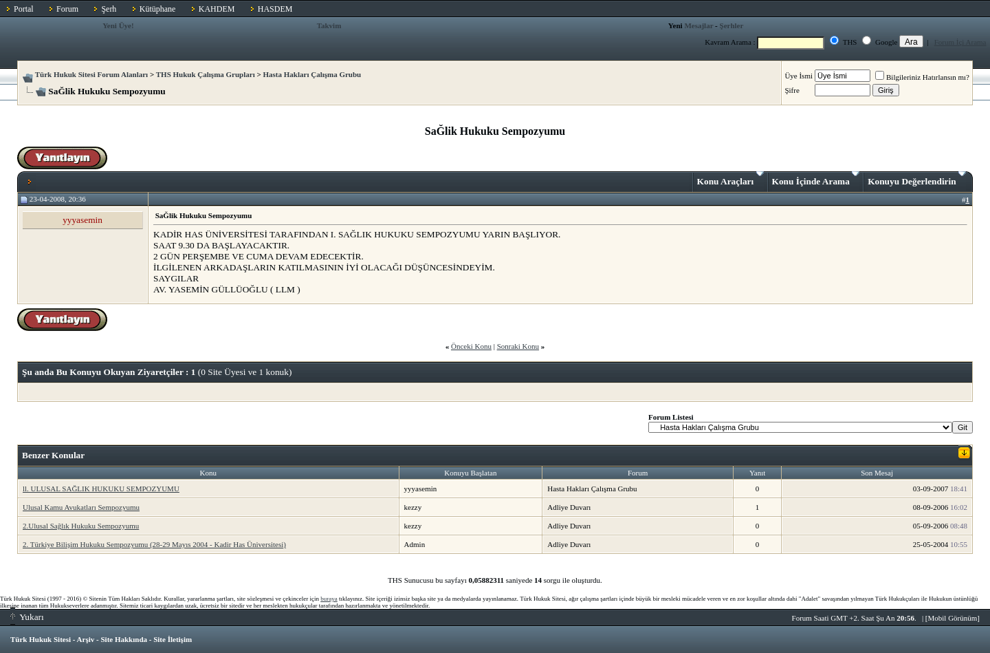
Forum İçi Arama (960, 42)
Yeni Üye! (118, 25)
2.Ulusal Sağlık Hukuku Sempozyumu (81, 526)
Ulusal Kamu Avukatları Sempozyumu (81, 507)
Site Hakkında (123, 639)
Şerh (108, 9)
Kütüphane (158, 9)
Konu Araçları (730, 178)
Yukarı (27, 617)
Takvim (329, 25)
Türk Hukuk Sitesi (40, 639)
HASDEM (275, 9)
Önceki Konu (471, 346)
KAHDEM (217, 9)
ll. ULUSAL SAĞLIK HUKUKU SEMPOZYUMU (101, 488)
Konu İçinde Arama (816, 178)
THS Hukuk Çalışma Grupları (205, 74)
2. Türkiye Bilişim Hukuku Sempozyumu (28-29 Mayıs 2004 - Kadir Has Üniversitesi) (154, 544)
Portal (24, 9)
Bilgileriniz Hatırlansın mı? (922, 77)
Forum (67, 9)
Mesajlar (698, 25)
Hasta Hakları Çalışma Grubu (312, 74)
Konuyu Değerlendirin (917, 178)
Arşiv (86, 639)
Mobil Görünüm (953, 618)
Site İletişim (172, 639)
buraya (329, 598)
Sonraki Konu (518, 346)
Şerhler (732, 25)
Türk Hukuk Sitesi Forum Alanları (91, 74)
